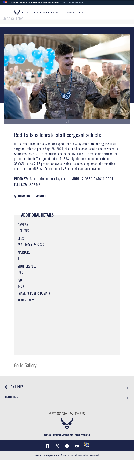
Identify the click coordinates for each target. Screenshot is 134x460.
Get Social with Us (67, 414)
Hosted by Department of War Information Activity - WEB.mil (67, 455)
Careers (11, 397)
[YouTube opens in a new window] (76, 446)
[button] (74, 3)
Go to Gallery (25, 365)
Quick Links (14, 386)
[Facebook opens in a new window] (47, 446)
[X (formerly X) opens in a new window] (57, 446)
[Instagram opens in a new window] (67, 446)
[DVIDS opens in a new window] (86, 444)
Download (23, 196)
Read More (25, 300)
